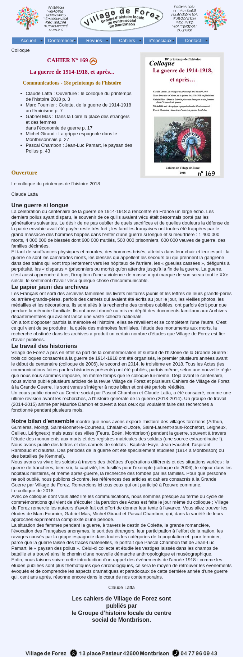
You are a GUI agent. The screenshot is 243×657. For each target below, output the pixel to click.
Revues (94, 40)
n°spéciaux (159, 40)
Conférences (61, 40)
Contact (193, 40)
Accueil (28, 40)
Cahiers (127, 40)
